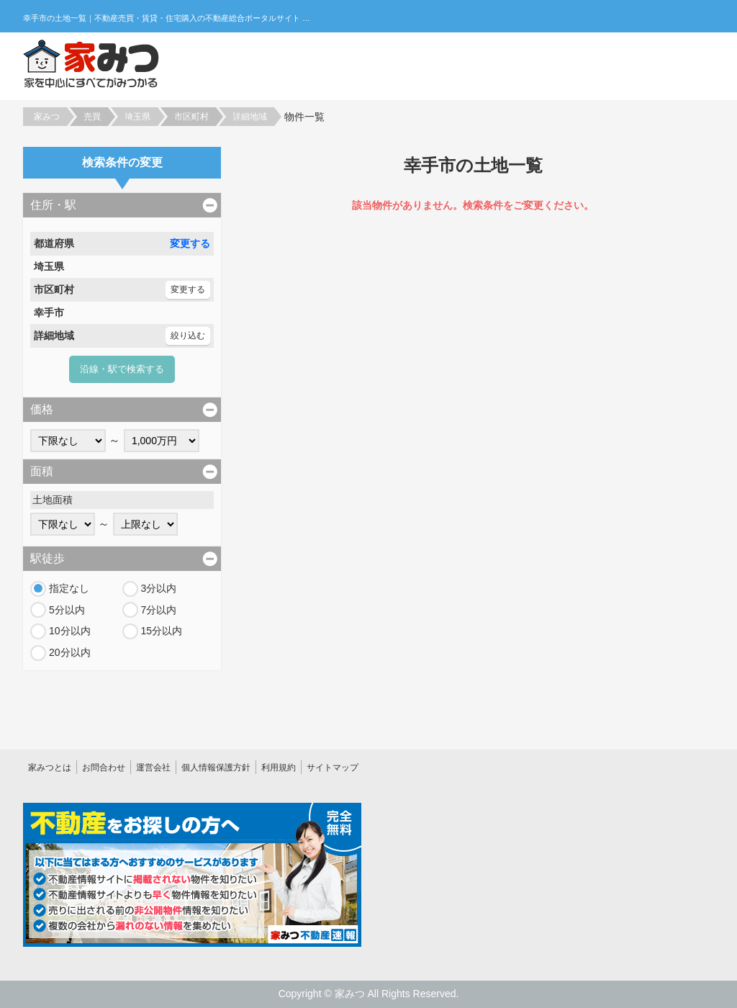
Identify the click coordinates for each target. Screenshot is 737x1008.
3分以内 (159, 588)
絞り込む (188, 335)
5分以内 (67, 610)
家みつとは (49, 767)
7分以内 (159, 610)
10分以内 (70, 630)
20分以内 (70, 652)
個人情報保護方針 (215, 767)
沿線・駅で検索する (122, 369)
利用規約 (278, 767)
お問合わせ (103, 767)
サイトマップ (332, 767)
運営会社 (153, 767)
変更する (190, 243)
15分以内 (162, 630)
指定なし (69, 588)
